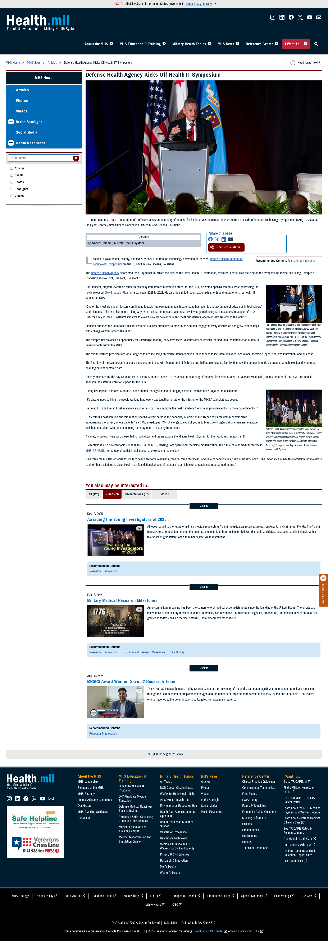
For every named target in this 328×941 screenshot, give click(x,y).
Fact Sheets (249, 794)
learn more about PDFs (245, 931)
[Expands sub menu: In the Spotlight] (11, 121)
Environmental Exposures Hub (178, 806)
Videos (22, 111)
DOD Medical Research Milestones (144, 652)
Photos (22, 100)
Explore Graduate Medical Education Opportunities (299, 853)
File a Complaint (293, 861)
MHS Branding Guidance (93, 812)
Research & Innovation (301, 261)
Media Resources (30, 143)
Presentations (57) (137, 494)
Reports (247, 842)
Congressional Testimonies (258, 788)
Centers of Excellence (173, 832)
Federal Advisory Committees (95, 800)
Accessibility (131, 896)
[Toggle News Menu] (237, 44)
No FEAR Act (72, 896)
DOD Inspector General (182, 896)
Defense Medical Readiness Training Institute (136, 808)
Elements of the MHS (91, 788)
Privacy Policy (44, 896)
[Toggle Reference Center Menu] (276, 44)
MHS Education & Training (140, 44)
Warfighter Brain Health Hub (177, 794)
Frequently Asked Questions (259, 812)
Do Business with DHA (297, 845)
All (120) (93, 494)
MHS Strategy (86, 794)
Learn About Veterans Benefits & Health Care (301, 820)
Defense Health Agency (105, 273)
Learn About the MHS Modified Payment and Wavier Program (301, 810)
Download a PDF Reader (208, 931)
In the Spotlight (29, 121)
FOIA (153, 896)
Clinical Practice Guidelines (258, 782)
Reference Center (259, 44)
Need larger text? (305, 62)
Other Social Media (225, 247)
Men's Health (168, 867)
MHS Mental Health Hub (174, 800)
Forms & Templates (254, 806)
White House (153, 904)
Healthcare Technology (174, 838)
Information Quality (218, 896)
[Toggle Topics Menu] (209, 44)
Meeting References (254, 818)
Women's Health (170, 873)
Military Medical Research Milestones (122, 600)
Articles (22, 90)
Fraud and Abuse (102, 896)
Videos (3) (112, 494)
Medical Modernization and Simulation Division (135, 839)
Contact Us (84, 818)
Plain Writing (282, 896)
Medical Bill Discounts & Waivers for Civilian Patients (177, 846)
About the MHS (96, 44)
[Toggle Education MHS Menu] (164, 44)
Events (19, 175)
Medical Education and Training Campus (132, 829)
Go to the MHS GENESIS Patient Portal (299, 800)
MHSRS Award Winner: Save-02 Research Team (131, 681)
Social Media (26, 132)
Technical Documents (255, 848)
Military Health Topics (189, 44)
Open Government (252, 896)
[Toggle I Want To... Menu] (305, 44)
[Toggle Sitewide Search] (316, 44)
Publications (249, 836)
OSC (175, 904)
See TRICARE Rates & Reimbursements (297, 830)
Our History (177, 652)
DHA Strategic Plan (116, 292)
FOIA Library (250, 800)
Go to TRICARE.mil (295, 782)
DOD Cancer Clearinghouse (176, 788)
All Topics (166, 782)
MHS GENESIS (95, 451)
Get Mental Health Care (297, 839)
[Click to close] (323, 578)
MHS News (226, 44)
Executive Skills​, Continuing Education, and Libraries (136, 819)
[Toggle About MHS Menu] (111, 44)
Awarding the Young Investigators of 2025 (127, 519)
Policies (247, 824)
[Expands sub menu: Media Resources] (11, 143)
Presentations (250, 830)
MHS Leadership (88, 782)
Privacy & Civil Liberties (174, 854)
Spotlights (21, 189)
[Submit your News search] (76, 158)
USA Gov (306, 896)
